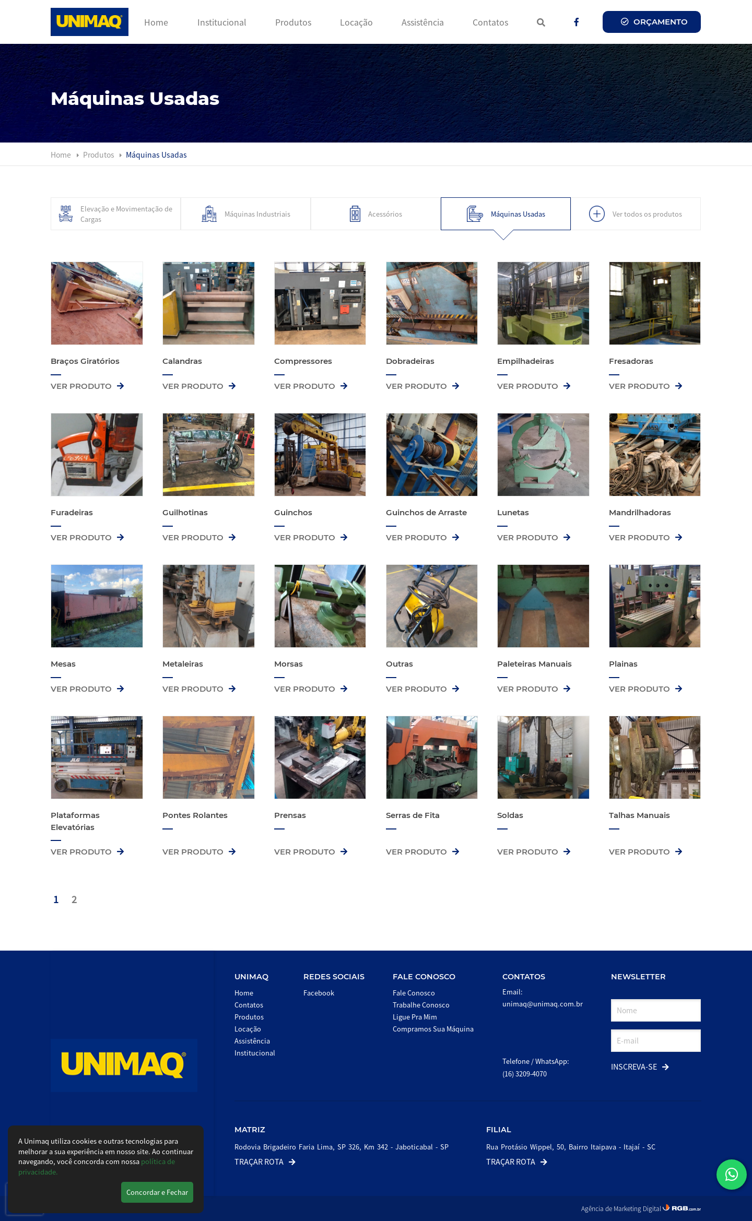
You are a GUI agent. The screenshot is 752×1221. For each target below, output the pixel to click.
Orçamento (654, 22)
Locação (356, 22)
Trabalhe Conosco (421, 1005)
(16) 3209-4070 (524, 1073)
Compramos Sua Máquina (433, 1029)
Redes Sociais (334, 976)
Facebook (318, 993)
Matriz (249, 1129)
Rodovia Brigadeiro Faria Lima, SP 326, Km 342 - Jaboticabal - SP (341, 1147)
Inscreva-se (640, 1066)
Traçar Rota (265, 1161)
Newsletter (638, 976)
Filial (498, 1129)
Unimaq (251, 976)
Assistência (423, 22)
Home (156, 22)
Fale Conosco (424, 976)
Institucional (221, 22)
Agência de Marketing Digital (622, 1208)
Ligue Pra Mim (415, 1017)
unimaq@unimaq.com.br (542, 1004)
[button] (731, 1174)
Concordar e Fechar (157, 1192)
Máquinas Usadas (156, 154)
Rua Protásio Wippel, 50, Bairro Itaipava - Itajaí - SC (570, 1147)
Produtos (293, 22)
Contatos (490, 22)
